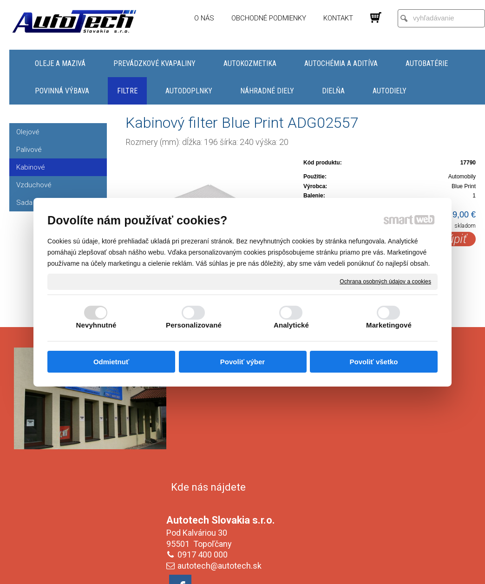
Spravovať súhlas (398, 570)
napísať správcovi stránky (233, 570)
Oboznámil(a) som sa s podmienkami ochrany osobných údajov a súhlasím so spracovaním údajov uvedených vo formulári (395, 509)
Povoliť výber (242, 362)
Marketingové (389, 325)
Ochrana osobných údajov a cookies (385, 281)
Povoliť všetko (374, 362)
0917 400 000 (204, 421)
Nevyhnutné (96, 325)
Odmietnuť (111, 362)
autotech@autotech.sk (221, 432)
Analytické (291, 325)
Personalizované (194, 325)
